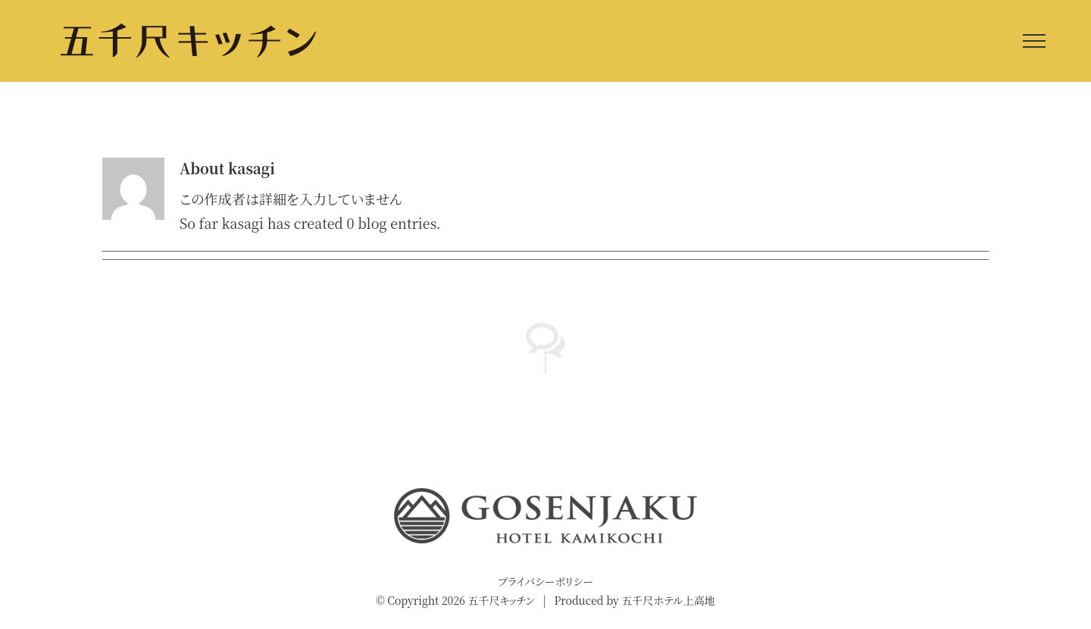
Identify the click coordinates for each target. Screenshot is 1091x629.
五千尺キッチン (500, 600)
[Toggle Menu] (1034, 41)
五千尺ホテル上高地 (667, 600)
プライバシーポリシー (545, 581)
